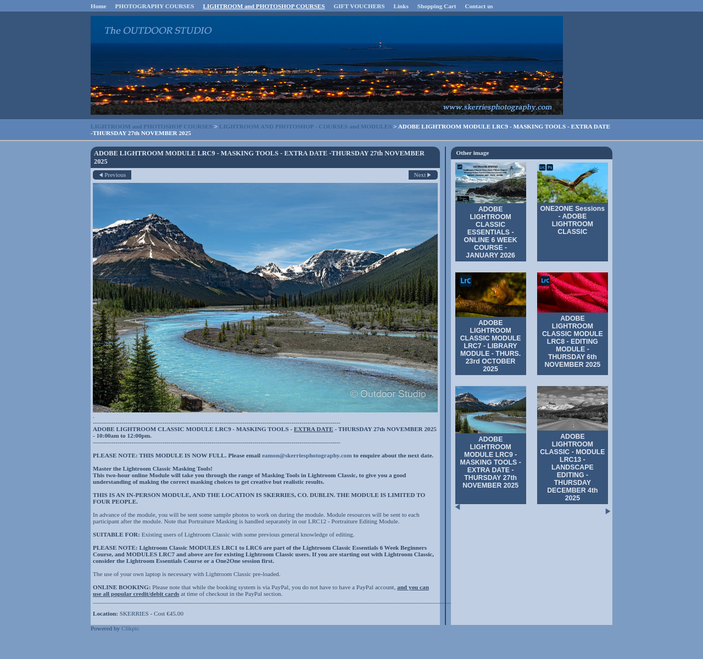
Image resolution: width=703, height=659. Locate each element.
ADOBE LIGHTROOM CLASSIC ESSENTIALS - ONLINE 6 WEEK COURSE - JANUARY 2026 (490, 232)
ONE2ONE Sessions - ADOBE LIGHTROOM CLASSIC (572, 220)
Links (400, 6)
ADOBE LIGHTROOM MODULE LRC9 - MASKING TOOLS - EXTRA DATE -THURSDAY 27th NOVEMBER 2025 (490, 462)
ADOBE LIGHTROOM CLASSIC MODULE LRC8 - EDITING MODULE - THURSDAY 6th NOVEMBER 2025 (572, 341)
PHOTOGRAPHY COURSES (154, 6)
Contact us (479, 6)
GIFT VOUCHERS (359, 6)
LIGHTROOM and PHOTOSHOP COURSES (264, 6)
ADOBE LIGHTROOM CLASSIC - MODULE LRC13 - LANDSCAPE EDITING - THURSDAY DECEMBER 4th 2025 (572, 467)
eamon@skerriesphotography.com (307, 455)
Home (99, 6)
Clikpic (130, 628)
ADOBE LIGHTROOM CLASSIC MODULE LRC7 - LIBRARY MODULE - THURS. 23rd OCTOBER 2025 (490, 346)
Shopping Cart (436, 6)
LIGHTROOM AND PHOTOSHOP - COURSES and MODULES (305, 126)
